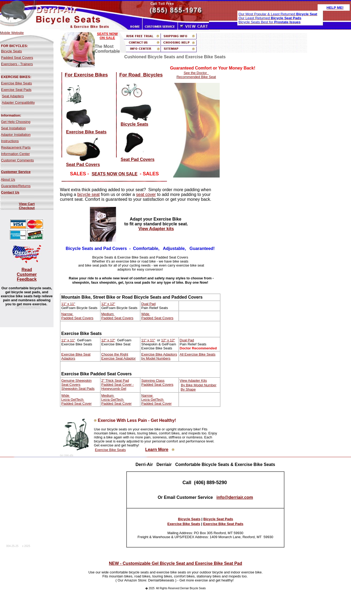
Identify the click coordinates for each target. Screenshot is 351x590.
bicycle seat (88, 194)
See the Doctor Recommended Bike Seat (196, 75)
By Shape (188, 389)
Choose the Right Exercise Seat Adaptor (118, 356)
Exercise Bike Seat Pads (223, 524)
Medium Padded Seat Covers (117, 316)
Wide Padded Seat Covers (157, 316)
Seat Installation (13, 128)
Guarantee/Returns (16, 186)
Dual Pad (148, 304)
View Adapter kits (156, 228)
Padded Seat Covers (17, 58)
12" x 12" (108, 304)
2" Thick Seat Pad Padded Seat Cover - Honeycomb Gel (117, 385)
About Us (8, 180)
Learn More (156, 449)
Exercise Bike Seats (16, 83)
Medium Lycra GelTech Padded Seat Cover (116, 400)
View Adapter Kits (193, 381)
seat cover (146, 194)
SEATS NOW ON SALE (114, 174)
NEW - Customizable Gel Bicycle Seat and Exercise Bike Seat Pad (175, 563)
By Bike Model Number (198, 385)
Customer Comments (17, 160)
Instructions (10, 141)
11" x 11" (68, 304)
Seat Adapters (13, 96)
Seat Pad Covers (83, 164)
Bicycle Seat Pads (218, 519)
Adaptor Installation (15, 135)
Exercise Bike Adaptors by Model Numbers (159, 356)
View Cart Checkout (27, 206)
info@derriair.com (234, 497)
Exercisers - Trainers (17, 64)
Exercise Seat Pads (16, 90)
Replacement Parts (16, 147)
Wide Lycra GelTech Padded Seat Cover (76, 400)
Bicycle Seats (11, 51)
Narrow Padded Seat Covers (77, 316)
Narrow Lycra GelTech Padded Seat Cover (156, 400)
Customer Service (16, 172)
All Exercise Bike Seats (198, 354)
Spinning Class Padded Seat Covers (157, 383)
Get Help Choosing (15, 122)
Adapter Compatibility (18, 103)
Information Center (15, 154)
